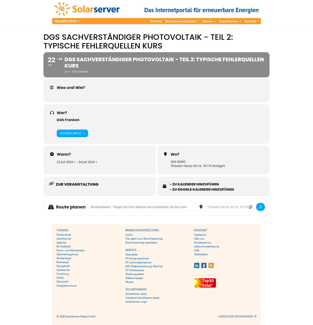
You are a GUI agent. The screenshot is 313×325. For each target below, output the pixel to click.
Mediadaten (201, 254)
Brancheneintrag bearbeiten (141, 242)
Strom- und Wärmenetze (70, 250)
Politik (60, 278)
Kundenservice (202, 242)
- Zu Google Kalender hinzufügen (202, 189)
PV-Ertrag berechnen (137, 258)
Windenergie (64, 258)
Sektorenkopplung (67, 254)
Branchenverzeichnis (180, 21)
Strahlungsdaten (134, 274)
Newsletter (131, 254)
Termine (156, 21)
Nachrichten (66, 21)
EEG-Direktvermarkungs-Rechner (144, 266)
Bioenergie (63, 262)
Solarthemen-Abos (136, 294)
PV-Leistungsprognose (138, 262)
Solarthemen (228, 21)
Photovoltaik (64, 235)
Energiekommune (67, 285)
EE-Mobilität (64, 246)
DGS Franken (68, 119)
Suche (128, 235)
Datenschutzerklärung (206, 246)
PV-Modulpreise (134, 270)
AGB (196, 250)
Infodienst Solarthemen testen (142, 298)
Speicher (61, 242)
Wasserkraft (63, 266)
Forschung (63, 274)
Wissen (129, 282)
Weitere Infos (72, 133)
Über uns (199, 238)
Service (207, 21)
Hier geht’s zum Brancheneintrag (144, 238)
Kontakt (250, 21)
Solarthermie (64, 238)
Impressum (200, 235)
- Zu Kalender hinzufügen (194, 184)
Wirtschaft (62, 281)
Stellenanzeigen (134, 278)
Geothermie (63, 270)
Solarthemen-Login (136, 301)
